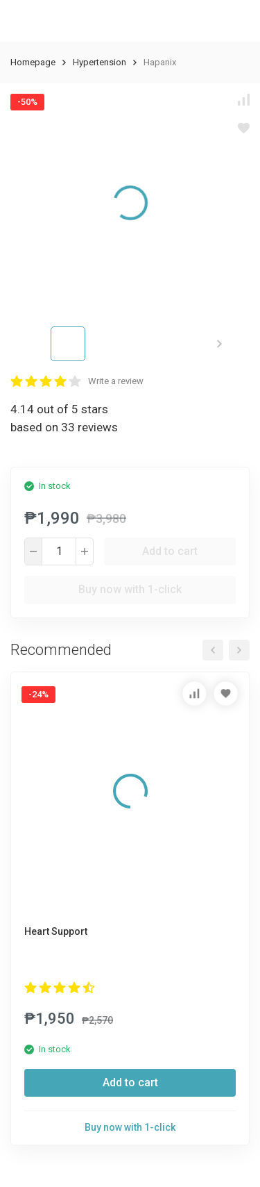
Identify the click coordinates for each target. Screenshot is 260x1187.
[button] (219, 343)
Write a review (116, 381)
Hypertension (99, 62)
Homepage (32, 62)
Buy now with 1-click (130, 589)
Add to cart (170, 551)
